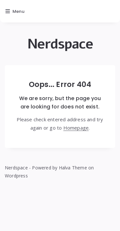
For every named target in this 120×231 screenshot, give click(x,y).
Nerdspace (60, 44)
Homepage (76, 127)
